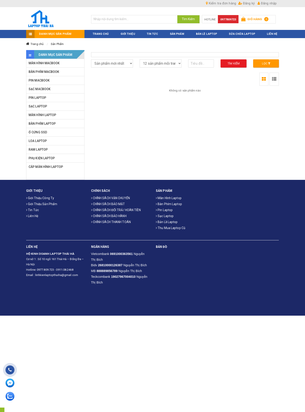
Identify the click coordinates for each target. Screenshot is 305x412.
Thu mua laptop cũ (170, 228)
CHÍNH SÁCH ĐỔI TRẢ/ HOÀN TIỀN (116, 210)
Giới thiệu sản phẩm (41, 204)
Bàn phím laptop (169, 204)
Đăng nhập (267, 3)
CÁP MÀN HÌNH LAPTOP (46, 167)
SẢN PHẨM (177, 34)
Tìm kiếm (234, 63)
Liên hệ (32, 216)
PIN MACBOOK (39, 80)
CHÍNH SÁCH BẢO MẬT (108, 204)
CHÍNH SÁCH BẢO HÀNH (109, 216)
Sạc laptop (165, 216)
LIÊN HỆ (272, 34)
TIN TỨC (152, 34)
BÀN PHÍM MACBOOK (44, 72)
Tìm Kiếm (188, 19)
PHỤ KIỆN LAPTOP (42, 158)
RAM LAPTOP (38, 150)
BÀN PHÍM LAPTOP (42, 124)
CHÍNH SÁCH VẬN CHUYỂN (110, 198)
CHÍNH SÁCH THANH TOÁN (111, 222)
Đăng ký (246, 3)
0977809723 (228, 19)
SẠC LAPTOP (38, 106)
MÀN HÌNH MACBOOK (44, 63)
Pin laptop (164, 210)
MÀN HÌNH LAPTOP (42, 115)
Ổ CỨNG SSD (38, 132)
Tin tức (32, 210)
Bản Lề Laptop (206, 34)
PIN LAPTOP (37, 98)
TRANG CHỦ (101, 34)
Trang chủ (37, 44)
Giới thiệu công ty (40, 198)
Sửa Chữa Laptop (242, 34)
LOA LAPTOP (38, 141)
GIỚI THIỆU (128, 34)
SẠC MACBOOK (40, 89)
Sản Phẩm (57, 44)
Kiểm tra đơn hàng (221, 3)
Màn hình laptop (169, 198)
